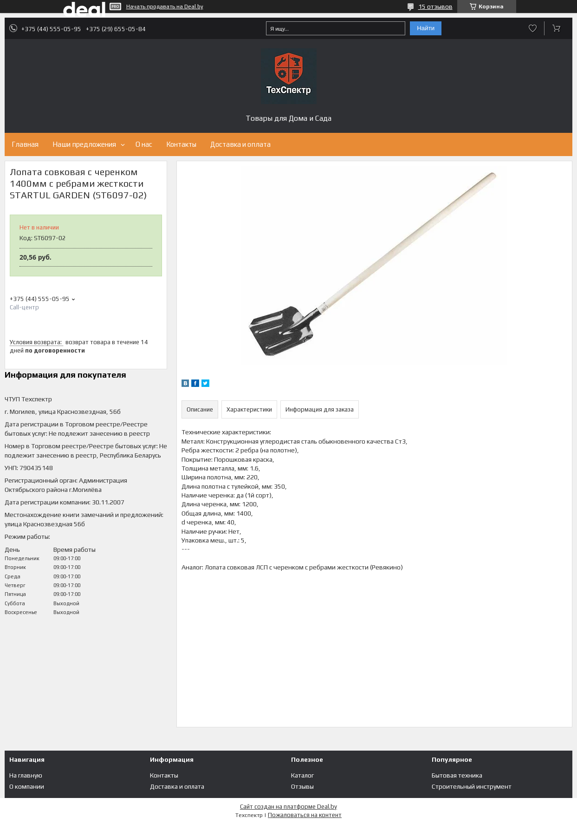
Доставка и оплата (240, 144)
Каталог (302, 775)
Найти (425, 28)
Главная (25, 144)
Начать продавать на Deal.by (164, 6)
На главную (25, 775)
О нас (144, 144)
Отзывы (302, 786)
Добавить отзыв (533, 28)
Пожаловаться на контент (305, 814)
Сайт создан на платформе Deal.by (288, 806)
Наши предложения (84, 144)
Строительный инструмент (472, 786)
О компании (26, 786)
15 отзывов (435, 6)
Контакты (181, 144)
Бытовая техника (457, 775)
